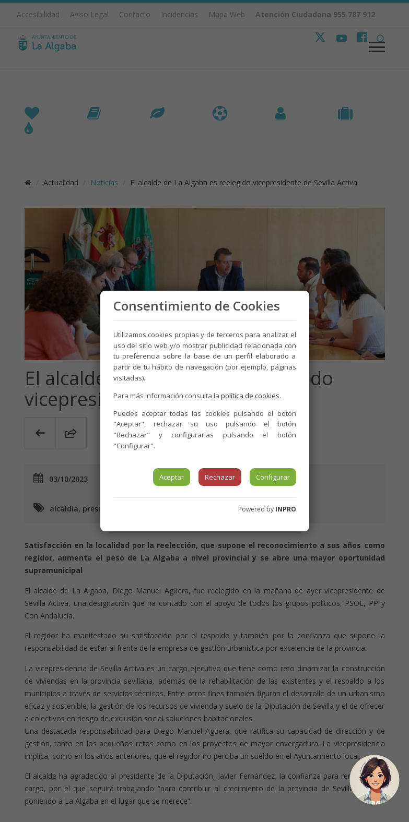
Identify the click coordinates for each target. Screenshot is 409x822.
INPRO (285, 509)
